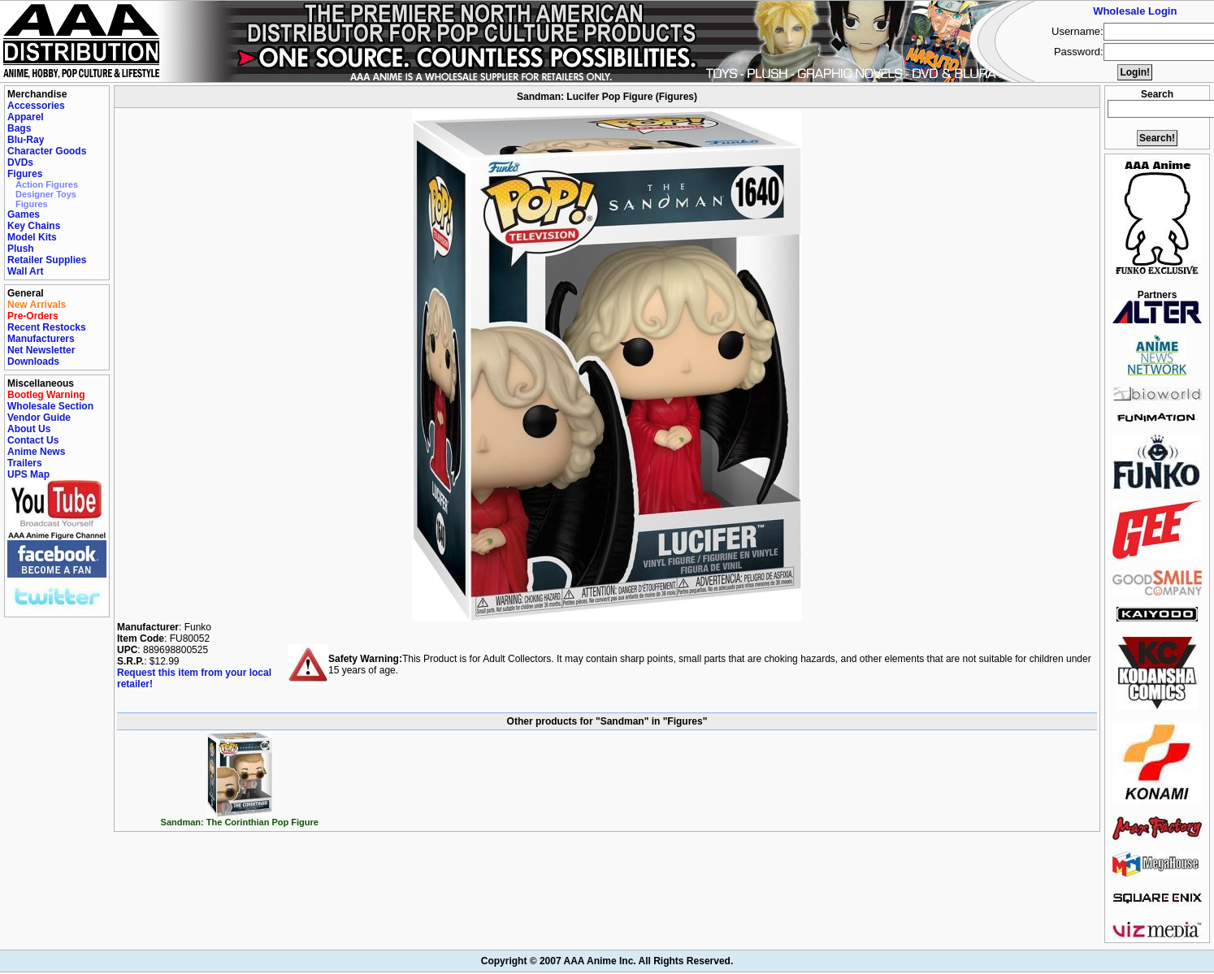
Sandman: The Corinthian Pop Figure (240, 818)
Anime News (36, 451)
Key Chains (33, 226)
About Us (28, 429)
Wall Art (25, 271)
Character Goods (46, 151)
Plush (20, 248)
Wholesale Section (50, 406)
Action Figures (46, 184)
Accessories (36, 105)
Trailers (24, 463)
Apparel (25, 117)
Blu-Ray (25, 139)
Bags (19, 128)
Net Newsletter (41, 350)
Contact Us (33, 440)
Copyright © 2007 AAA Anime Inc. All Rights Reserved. (607, 961)
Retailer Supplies (46, 260)
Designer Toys (45, 194)
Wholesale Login (1135, 11)
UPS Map (28, 474)
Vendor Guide (39, 417)
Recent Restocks (46, 327)
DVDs (20, 162)
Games (23, 214)
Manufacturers (41, 338)
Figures (24, 174)
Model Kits (32, 237)
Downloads (33, 361)
